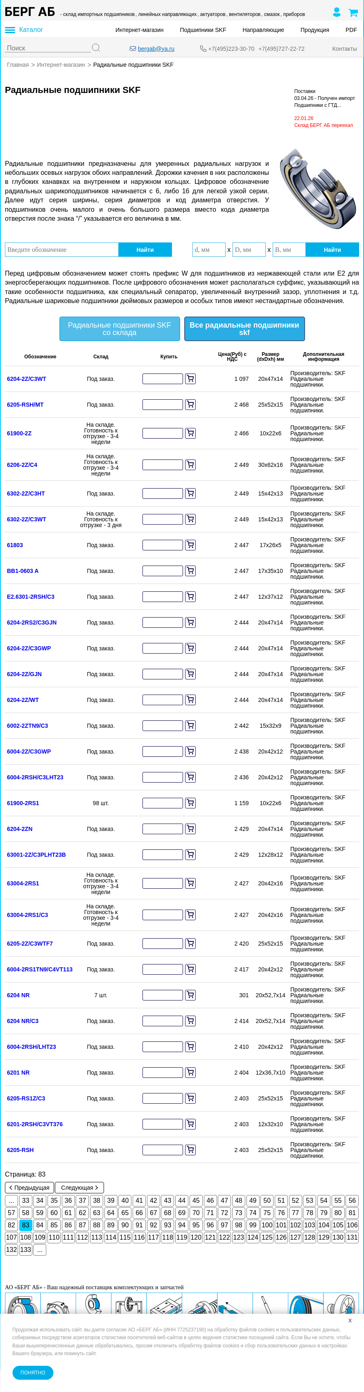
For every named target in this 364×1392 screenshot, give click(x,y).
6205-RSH (20, 1149)
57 (11, 1212)
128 (309, 1237)
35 (54, 1200)
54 (324, 1200)
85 (54, 1224)
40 (125, 1200)
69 (181, 1212)
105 (338, 1224)
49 (253, 1200)
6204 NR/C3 (22, 1020)
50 (267, 1200)
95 (196, 1224)
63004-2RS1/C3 (27, 914)
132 (11, 1249)
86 (68, 1224)
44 (181, 1200)
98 (238, 1224)
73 (238, 1212)
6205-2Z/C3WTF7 (30, 943)
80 (338, 1212)
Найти (145, 249)
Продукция (315, 30)
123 (238, 1237)
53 (309, 1200)
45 (196, 1200)
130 (338, 1237)
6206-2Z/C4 (22, 464)
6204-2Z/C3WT (26, 378)
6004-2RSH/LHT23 (31, 1046)
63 (96, 1212)
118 (167, 1237)
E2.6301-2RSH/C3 (30, 596)
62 (82, 1212)
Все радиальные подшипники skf (244, 328)
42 (153, 1200)
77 (295, 1212)
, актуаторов (211, 14)
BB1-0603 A (22, 570)
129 (324, 1237)
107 (11, 1237)
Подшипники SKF (203, 30)
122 (224, 1237)
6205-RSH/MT (25, 404)
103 (309, 1224)
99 (253, 1224)
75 (267, 1212)
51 (281, 1200)
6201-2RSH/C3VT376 (35, 1123)
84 (39, 1224)
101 (281, 1224)
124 (252, 1237)
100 (267, 1224)
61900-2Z (19, 433)
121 (210, 1237)
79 (324, 1212)
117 (153, 1237)
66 (139, 1212)
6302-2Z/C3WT (26, 519)
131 (352, 1237)
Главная (18, 64)
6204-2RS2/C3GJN (32, 622)
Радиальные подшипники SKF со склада (119, 328)
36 (68, 1200)
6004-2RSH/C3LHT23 (35, 777)
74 (253, 1212)
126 (281, 1237)
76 (281, 1212)
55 (338, 1200)
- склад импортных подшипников (97, 14)
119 (182, 1237)
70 (196, 1212)
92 (153, 1224)
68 (168, 1212)
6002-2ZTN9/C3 (27, 725)
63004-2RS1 (23, 883)
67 (153, 1212)
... (11, 1200)
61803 (15, 544)
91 (139, 1224)
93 (168, 1224)
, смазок (270, 14)
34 (39, 1200)
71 (210, 1212)
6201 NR (18, 1072)
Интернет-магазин (139, 30)
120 (195, 1237)
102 (295, 1224)
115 (125, 1237)
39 (111, 1200)
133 (25, 1249)
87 (82, 1224)
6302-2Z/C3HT (26, 493)
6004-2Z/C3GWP (29, 751)
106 (352, 1224)
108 (25, 1237)
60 (54, 1212)
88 (96, 1224)
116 (139, 1237)
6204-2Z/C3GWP (29, 648)
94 (181, 1224)
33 (25, 1200)
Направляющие (263, 30)
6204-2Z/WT (23, 699)
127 (295, 1237)
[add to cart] (190, 378)
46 (210, 1200)
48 (238, 1200)
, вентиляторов (243, 14)
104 (324, 1224)
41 (139, 1200)
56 (352, 1200)
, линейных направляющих (166, 14)
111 (68, 1237)
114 (110, 1237)
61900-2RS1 (23, 802)
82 (11, 1224)
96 (210, 1224)
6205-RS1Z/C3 (26, 1098)
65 (125, 1212)
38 (96, 1200)
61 (68, 1212)
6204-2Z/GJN (24, 673)
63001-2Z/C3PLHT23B (36, 854)
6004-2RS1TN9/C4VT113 (39, 969)
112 (82, 1237)
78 (309, 1212)
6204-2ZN (19, 828)
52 (295, 1200)
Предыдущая (29, 1187)
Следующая (79, 1187)
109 (39, 1237)
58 (25, 1212)
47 (224, 1200)
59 (39, 1212)
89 (111, 1224)
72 (224, 1212)
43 (168, 1200)
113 (96, 1237)
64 (111, 1212)
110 (54, 1237)
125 (267, 1237)
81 (352, 1212)
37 (82, 1200)
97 (224, 1224)
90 (125, 1224)
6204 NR (18, 994)
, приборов (292, 14)
